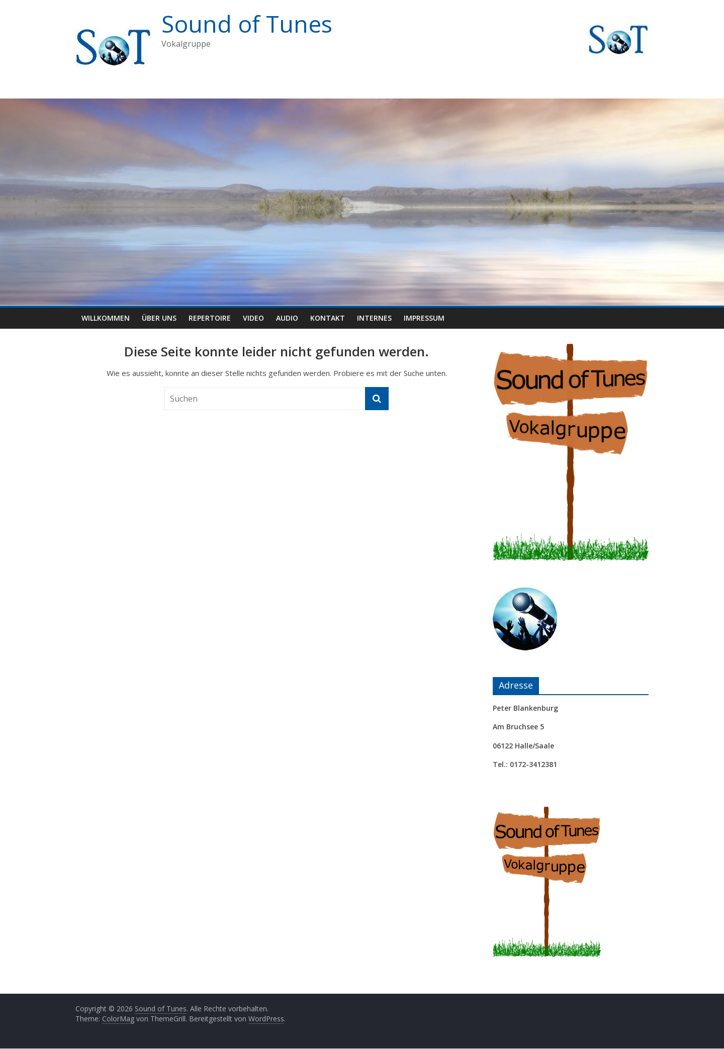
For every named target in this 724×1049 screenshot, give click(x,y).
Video (253, 318)
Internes (374, 318)
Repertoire (210, 318)
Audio (287, 318)
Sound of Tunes (246, 23)
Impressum (424, 318)
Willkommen (105, 318)
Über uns (159, 318)
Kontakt (327, 318)
